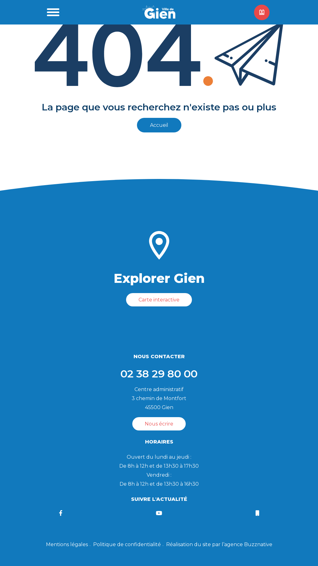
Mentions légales (67, 544)
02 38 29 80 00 (159, 373)
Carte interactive (159, 300)
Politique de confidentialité (127, 544)
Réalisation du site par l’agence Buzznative (219, 544)
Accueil (159, 125)
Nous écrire (159, 424)
